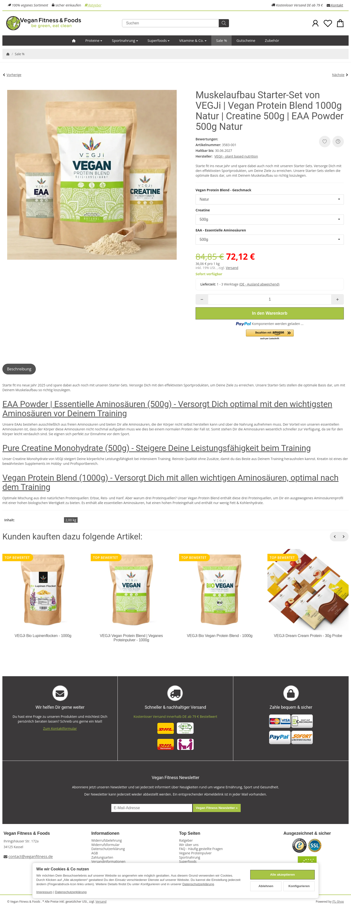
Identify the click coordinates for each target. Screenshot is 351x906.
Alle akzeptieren (282, 874)
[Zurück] (334, 536)
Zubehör (272, 40)
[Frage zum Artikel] (338, 141)
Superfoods (159, 40)
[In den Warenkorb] (270, 313)
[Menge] (269, 299)
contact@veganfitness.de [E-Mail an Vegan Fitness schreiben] (30, 856)
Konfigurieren (299, 886)
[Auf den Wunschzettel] (324, 141)
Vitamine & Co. (193, 40)
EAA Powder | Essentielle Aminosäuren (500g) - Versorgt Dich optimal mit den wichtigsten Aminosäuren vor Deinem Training (167, 408)
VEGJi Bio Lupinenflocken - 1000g (43, 636)
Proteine (93, 40)
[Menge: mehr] (337, 299)
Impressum (44, 892)
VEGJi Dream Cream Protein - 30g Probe (308, 636)
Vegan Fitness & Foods (27, 833)
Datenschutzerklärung (198, 884)
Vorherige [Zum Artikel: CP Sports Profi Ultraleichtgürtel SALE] (12, 74)
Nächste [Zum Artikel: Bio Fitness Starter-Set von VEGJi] (340, 74)
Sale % (221, 40)
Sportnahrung (125, 40)
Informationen (105, 833)
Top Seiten (189, 833)
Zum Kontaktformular (60, 728)
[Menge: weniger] (202, 299)
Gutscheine (245, 40)
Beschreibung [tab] (19, 369)
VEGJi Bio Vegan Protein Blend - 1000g (220, 636)
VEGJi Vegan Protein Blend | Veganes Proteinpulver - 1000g (131, 638)
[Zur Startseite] (62, 23)
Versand (232, 267)
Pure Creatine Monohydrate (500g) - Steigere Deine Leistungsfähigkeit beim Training (156, 448)
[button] (270, 334)
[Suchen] (175, 23)
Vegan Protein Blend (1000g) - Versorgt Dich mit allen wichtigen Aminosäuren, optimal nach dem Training (170, 482)
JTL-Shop (338, 902)
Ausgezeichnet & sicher (307, 833)
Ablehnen (266, 886)
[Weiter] (344, 536)
